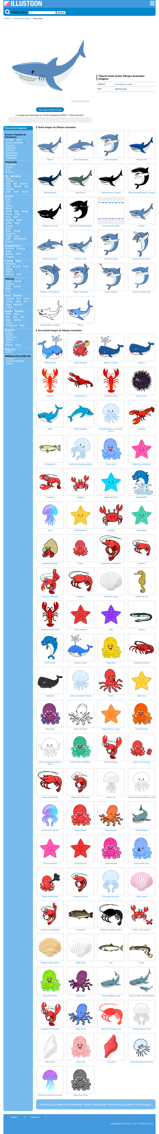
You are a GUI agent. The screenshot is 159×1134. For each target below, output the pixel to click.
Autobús (10, 284)
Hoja (15, 183)
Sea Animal (19, 18)
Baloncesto (11, 337)
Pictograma (11, 325)
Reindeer (10, 145)
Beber (18, 261)
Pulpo (8, 251)
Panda (9, 206)
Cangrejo (21, 248)
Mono (8, 208)
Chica (15, 317)
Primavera (11, 164)
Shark (27, 18)
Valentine (10, 150)
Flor (7, 176)
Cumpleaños (12, 153)
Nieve (16, 191)
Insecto (9, 241)
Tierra (8, 186)
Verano (9, 167)
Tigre (15, 217)
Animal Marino (12, 246)
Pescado (10, 248)
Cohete (16, 286)
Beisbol (9, 335)
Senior (9, 322)
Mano (22, 325)
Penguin (10, 256)
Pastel (9, 271)
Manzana (16, 266)
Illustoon (7, 18)
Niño (8, 317)
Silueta (9, 363)
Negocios (10, 349)
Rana (8, 231)
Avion (8, 286)
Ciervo (9, 214)
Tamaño (18, 186)
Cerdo (9, 211)
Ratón (9, 228)
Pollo (8, 239)
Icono (8, 295)
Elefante (10, 220)
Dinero (9, 352)
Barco (9, 288)
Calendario (11, 158)
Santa (19, 139)
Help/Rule (35, 1117)
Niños (16, 314)
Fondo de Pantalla (15, 361)
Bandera (18, 304)
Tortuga (17, 231)
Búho (16, 236)
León (8, 217)
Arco (18, 298)
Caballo (25, 211)
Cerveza (10, 274)
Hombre (17, 320)
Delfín (18, 254)
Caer (8, 169)
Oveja (17, 214)
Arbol (8, 183)
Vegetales (11, 264)
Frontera (10, 358)
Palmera (23, 183)
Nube (8, 191)
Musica (9, 345)
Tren (8, 291)
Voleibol (10, 340)
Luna (26, 186)
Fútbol (9, 332)
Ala (25, 301)
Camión (18, 281)
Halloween (11, 148)
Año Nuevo (11, 155)
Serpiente (10, 233)
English (14, 1117)
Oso (8, 203)
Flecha (26, 298)
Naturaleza (15, 176)
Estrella (9, 189)
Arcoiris (25, 191)
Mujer (8, 320)
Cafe (18, 274)
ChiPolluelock (19, 239)
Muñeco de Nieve (14, 142)
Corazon (10, 298)
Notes (18, 345)
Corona (9, 301)
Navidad (10, 139)
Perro (8, 201)
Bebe (8, 314)
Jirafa (19, 220)
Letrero (9, 307)
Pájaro (9, 236)
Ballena (9, 254)
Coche (9, 281)
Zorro (16, 223)
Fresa (26, 266)
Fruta (8, 266)
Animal (8, 196)
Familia (9, 311)
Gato (8, 198)
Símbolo (17, 295)
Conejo (9, 226)
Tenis (8, 342)
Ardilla (9, 223)
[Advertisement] (126, 47)
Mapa (8, 304)
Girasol (9, 181)
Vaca (16, 211)
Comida (9, 261)
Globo (18, 301)
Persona (19, 311)
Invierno (10, 172)
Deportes (10, 330)
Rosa (8, 178)
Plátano (9, 269)
